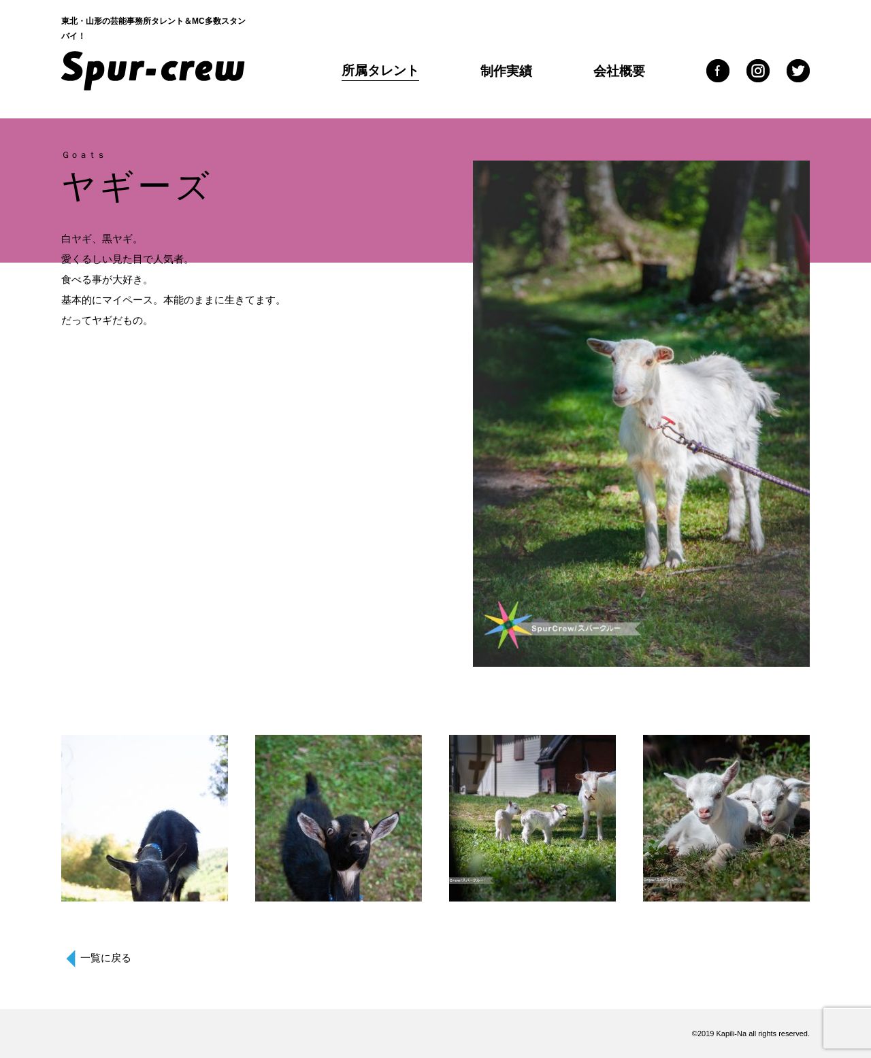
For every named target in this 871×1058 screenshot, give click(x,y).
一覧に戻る (105, 957)
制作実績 (506, 71)
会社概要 (619, 71)
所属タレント (380, 70)
